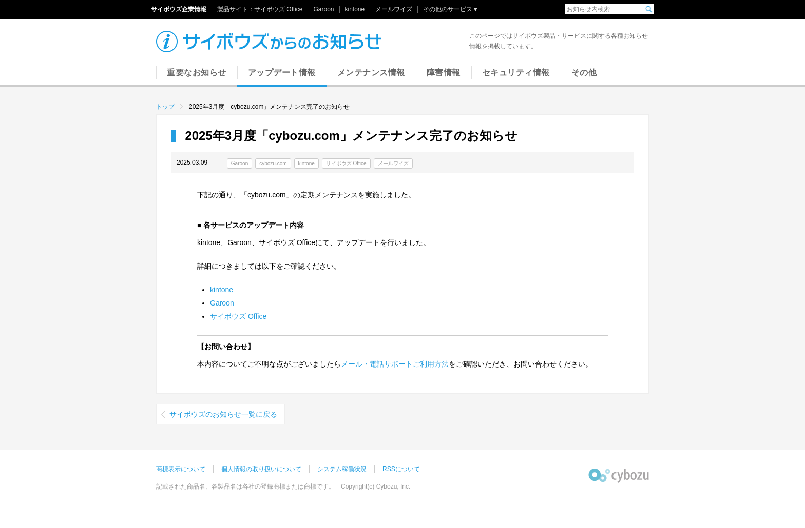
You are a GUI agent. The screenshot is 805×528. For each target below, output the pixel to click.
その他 (584, 72)
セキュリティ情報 (516, 72)
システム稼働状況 (342, 469)
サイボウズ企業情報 (178, 9)
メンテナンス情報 (371, 72)
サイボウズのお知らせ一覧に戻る (223, 414)
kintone (355, 9)
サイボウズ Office (278, 9)
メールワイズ (393, 9)
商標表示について (180, 469)
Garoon (323, 9)
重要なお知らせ (196, 72)
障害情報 (444, 72)
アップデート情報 (282, 72)
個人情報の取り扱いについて (261, 469)
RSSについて (401, 469)
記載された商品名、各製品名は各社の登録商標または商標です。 (245, 486)
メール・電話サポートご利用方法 (395, 364)
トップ (165, 106)
